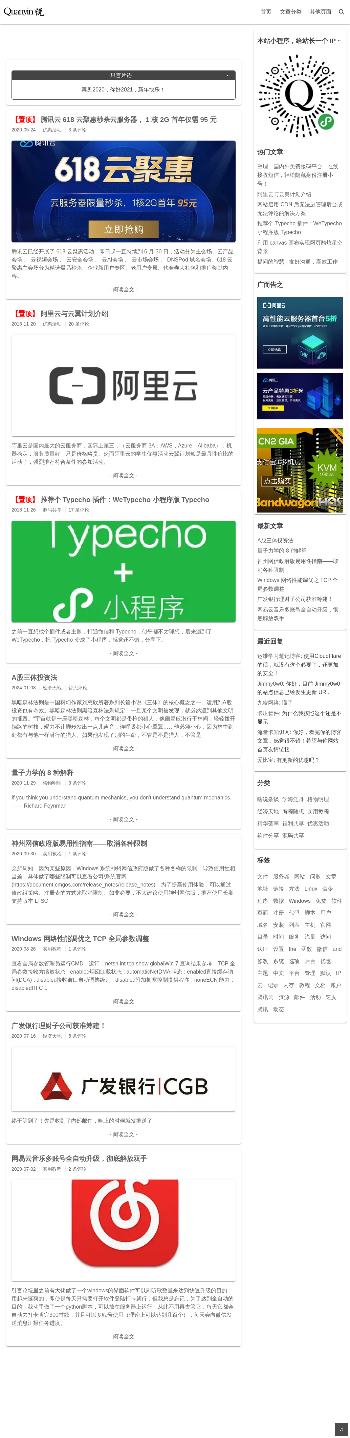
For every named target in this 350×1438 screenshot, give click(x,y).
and (337, 949)
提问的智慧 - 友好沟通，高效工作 (297, 262)
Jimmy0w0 (270, 684)
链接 (278, 889)
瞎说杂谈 (268, 799)
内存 (288, 985)
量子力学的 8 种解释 (282, 551)
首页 (266, 12)
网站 (299, 876)
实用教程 (318, 811)
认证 (262, 949)
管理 (310, 973)
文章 (331, 876)
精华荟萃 (268, 823)
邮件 (299, 997)
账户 (335, 985)
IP (338, 973)
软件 (336, 901)
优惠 (325, 961)
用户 (325, 913)
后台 (310, 961)
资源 (284, 997)
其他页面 (320, 12)
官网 (325, 925)
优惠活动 (318, 823)
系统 (278, 961)
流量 (310, 937)
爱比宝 (265, 760)
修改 (262, 961)
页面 (262, 913)
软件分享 (268, 835)
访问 (325, 937)
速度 (331, 997)
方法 (294, 889)
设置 (278, 949)
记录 (273, 985)
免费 (320, 901)
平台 (294, 973)
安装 (278, 925)
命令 (327, 889)
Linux (311, 889)
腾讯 (262, 1009)
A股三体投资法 (275, 540)
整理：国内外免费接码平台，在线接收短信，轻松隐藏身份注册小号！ (297, 175)
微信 (322, 949)
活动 (315, 997)
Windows (300, 901)
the (292, 949)
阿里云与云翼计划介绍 (284, 194)
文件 (262, 876)
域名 (262, 925)
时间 (278, 937)
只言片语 (170, 75)
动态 (278, 1009)
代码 (294, 913)
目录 (262, 937)
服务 (294, 937)
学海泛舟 (293, 799)
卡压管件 (268, 713)
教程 (304, 985)
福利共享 (293, 823)
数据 (278, 901)
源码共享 (293, 835)
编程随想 (293, 811)
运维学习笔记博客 (279, 656)
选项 (294, 961)
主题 (262, 973)
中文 (278, 973)
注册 (278, 913)
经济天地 (268, 811)
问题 (315, 876)
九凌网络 (268, 703)
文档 (320, 985)
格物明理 (318, 799)
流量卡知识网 (273, 732)
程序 (262, 901)
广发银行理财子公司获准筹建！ (295, 599)
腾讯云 (265, 997)
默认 (325, 973)
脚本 (310, 913)
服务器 (281, 876)
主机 (310, 925)
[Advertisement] (123, 39)
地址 (262, 889)
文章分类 (291, 12)
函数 (306, 949)
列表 (294, 925)
